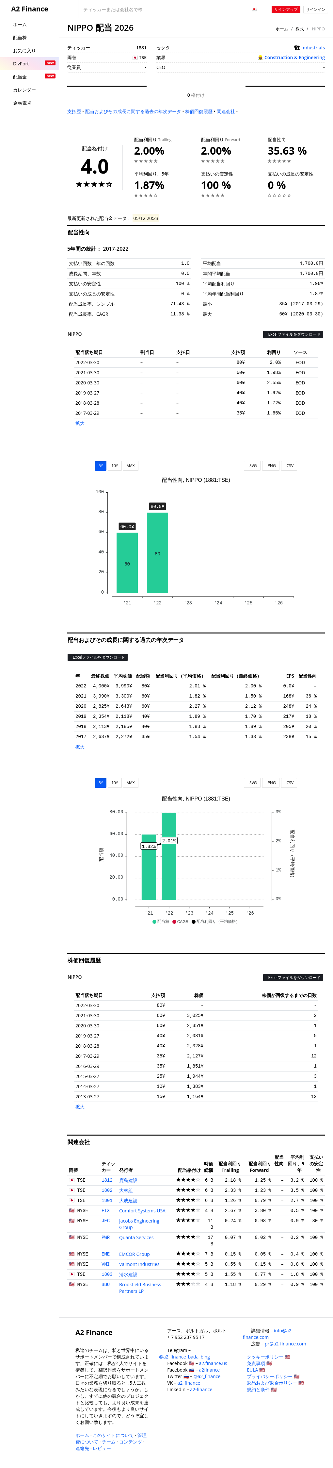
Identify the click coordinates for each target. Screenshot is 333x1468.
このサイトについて (113, 1435)
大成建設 (128, 1200)
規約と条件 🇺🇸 (262, 1389)
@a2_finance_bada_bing (184, 1357)
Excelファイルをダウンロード (293, 334)
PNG (271, 465)
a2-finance (201, 1389)
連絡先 (82, 1448)
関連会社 (226, 111)
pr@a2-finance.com (285, 1344)
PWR (106, 1237)
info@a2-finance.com (268, 1333)
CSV (289, 465)
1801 (107, 1200)
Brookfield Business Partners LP (140, 1287)
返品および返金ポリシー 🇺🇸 (275, 1383)
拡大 (80, 423)
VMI (106, 1264)
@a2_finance (207, 1376)
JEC (106, 1220)
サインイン (315, 9)
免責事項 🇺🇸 (259, 1363)
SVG (252, 465)
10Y (114, 465)
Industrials (313, 47)
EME (106, 1254)
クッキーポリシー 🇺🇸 (268, 1357)
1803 (107, 1274)
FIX (106, 1210)
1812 (107, 1180)
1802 (107, 1190)
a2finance (209, 1370)
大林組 (126, 1190)
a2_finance (189, 1383)
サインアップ (286, 9)
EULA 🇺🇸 (256, 1370)
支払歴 (74, 111)
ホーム (282, 29)
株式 (299, 29)
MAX (130, 465)
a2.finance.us (213, 1363)
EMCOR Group (134, 1254)
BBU (106, 1284)
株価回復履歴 (199, 111)
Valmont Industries (139, 1264)
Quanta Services (136, 1237)
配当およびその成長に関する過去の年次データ (133, 111)
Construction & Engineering (294, 57)
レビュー (102, 1448)
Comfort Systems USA (142, 1210)
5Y (101, 465)
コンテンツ (130, 1442)
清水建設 (128, 1274)
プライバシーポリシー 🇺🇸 (273, 1376)
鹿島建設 (128, 1180)
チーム (109, 1442)
